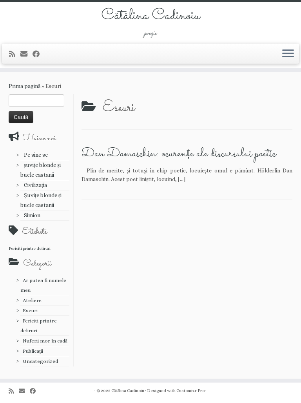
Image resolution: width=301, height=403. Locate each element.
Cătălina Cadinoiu (151, 15)
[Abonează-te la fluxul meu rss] (14, 54)
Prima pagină (24, 86)
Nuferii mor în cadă (45, 341)
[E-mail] (26, 54)
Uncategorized (40, 361)
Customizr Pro (190, 390)
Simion (32, 215)
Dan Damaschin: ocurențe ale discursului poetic (179, 154)
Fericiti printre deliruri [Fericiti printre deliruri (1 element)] (30, 248)
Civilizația (35, 185)
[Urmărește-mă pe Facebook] (39, 54)
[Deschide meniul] (288, 54)
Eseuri (30, 310)
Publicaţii (33, 351)
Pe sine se (36, 155)
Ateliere (32, 300)
